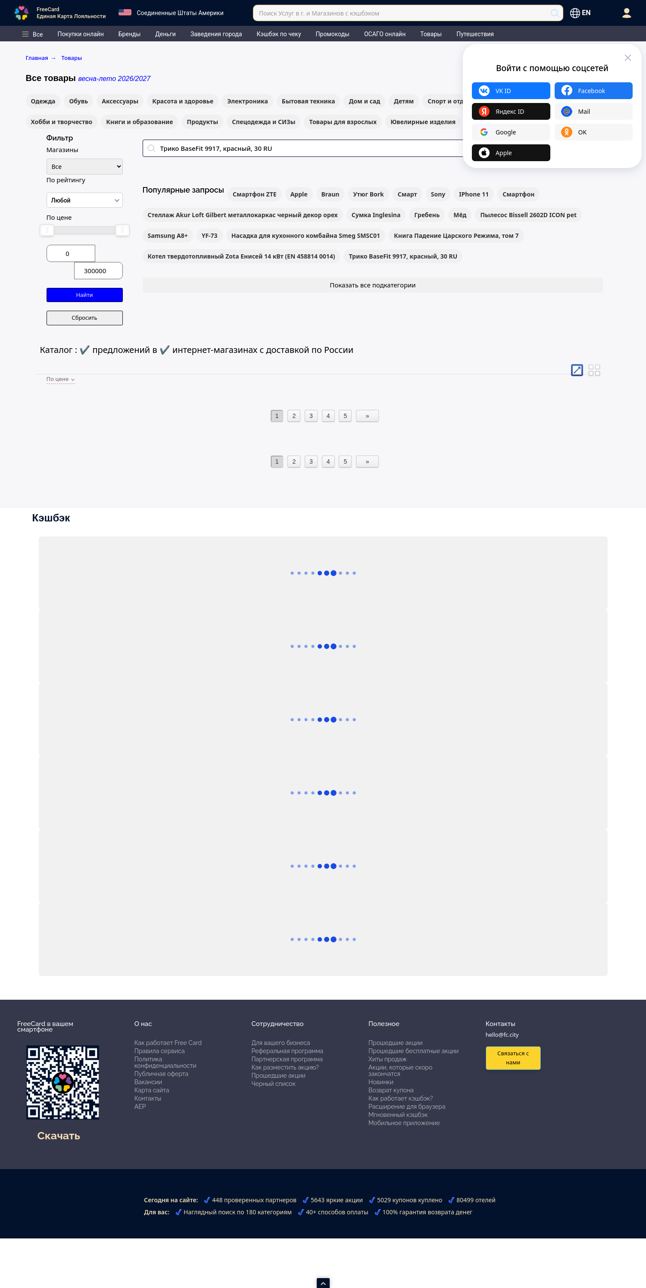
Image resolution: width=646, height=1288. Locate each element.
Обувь (78, 101)
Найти (84, 295)
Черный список (273, 1083)
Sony (438, 194)
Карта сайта (151, 1090)
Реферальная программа (287, 1051)
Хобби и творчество (62, 122)
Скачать (58, 1135)
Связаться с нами (513, 1057)
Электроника (247, 101)
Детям (404, 101)
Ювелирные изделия (423, 122)
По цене (59, 217)
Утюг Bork (368, 194)
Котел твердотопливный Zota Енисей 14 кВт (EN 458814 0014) (241, 256)
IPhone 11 (474, 194)
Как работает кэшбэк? (400, 1098)
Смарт (407, 194)
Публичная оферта (161, 1073)
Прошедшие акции (278, 1075)
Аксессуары (120, 101)
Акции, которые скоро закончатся (400, 1070)
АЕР (140, 1106)
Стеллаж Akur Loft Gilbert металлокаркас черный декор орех (243, 215)
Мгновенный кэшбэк (398, 1114)
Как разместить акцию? (284, 1067)
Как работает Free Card (168, 1042)
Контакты (148, 1098)
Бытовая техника (308, 101)
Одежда (43, 101)
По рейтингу (66, 179)
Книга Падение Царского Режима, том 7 (456, 235)
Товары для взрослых (343, 122)
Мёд (459, 215)
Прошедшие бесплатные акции (413, 1051)
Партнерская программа (286, 1059)
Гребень (427, 215)
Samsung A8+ (168, 235)
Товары (72, 58)
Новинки (380, 1082)
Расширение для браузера (407, 1106)
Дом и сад (364, 101)
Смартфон (518, 194)
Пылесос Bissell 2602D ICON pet (528, 215)
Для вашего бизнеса (280, 1042)
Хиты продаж (387, 1059)
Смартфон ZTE (255, 194)
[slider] (47, 230)
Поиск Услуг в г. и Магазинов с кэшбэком (319, 13)
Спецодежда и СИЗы (263, 122)
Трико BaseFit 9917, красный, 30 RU (403, 256)
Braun (330, 194)
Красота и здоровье (182, 101)
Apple (299, 194)
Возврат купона (391, 1090)
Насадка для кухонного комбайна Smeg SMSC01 (305, 235)
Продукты (202, 122)
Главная (41, 58)
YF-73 (210, 235)
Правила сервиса (159, 1051)
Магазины (62, 149)
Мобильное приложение (404, 1123)
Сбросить (84, 317)
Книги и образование (139, 122)
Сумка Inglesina (376, 215)
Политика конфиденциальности (165, 1062)
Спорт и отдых (450, 101)
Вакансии (148, 1082)
